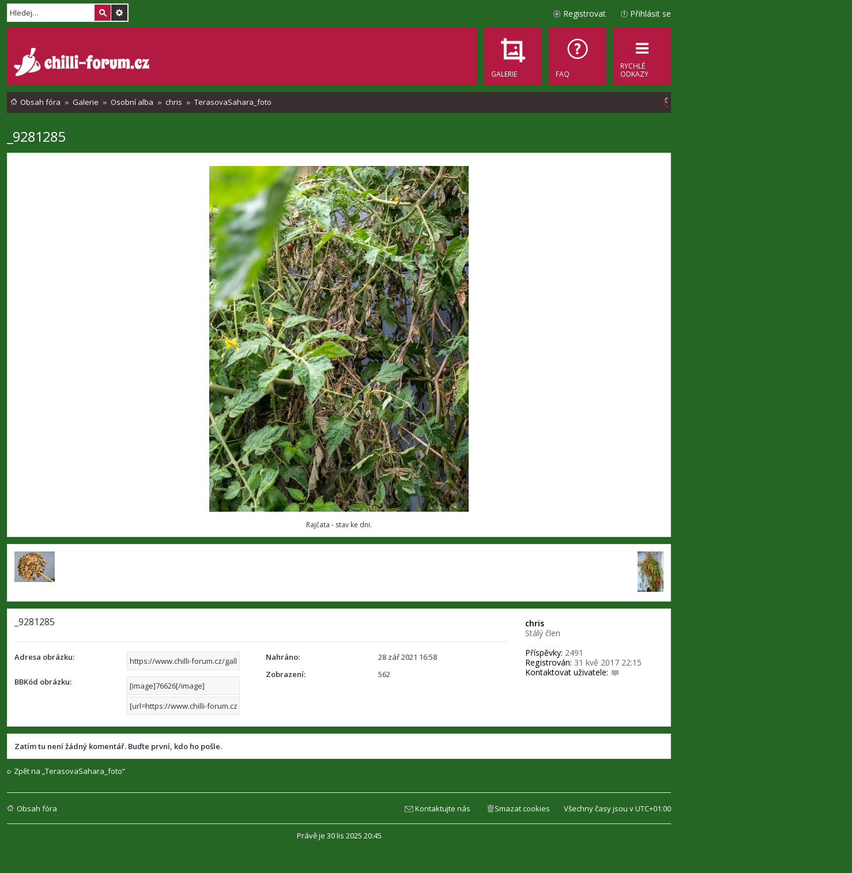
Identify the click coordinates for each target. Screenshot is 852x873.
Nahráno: (283, 657)
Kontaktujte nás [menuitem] (442, 808)
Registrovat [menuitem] (584, 13)
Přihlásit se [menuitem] (650, 13)
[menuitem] (577, 56)
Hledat (103, 13)
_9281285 (36, 136)
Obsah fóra (37, 808)
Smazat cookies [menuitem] (522, 808)
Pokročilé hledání (119, 13)
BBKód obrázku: (42, 682)
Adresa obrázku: (44, 657)
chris (534, 623)
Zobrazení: (286, 674)
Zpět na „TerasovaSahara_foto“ (69, 771)
